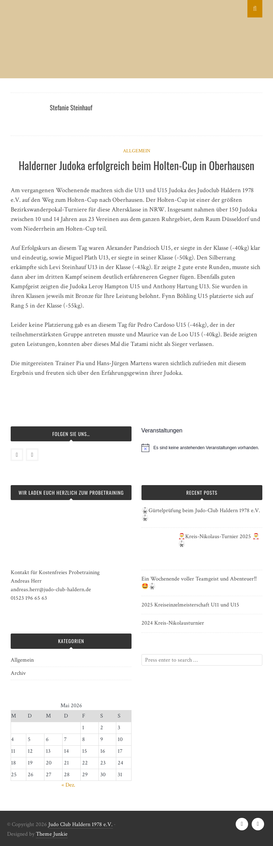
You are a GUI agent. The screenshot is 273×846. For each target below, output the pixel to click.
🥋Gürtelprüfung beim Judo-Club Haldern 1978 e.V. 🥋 (200, 514)
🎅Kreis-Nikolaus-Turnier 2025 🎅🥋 (218, 540)
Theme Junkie (52, 834)
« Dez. (68, 785)
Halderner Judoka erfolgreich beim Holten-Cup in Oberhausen (137, 165)
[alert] (206, 448)
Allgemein (136, 151)
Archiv (18, 673)
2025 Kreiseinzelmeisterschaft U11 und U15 (190, 605)
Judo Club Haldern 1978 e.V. (80, 824)
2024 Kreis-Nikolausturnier (172, 623)
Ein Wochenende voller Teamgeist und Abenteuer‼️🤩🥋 (199, 582)
